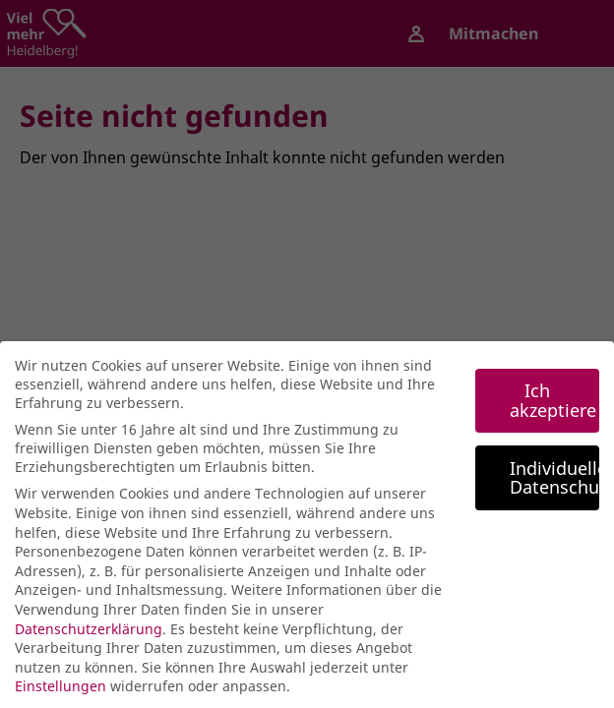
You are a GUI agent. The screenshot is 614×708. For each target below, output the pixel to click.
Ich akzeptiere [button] (553, 406)
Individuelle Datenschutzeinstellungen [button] (554, 482)
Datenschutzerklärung (88, 634)
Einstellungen (60, 691)
